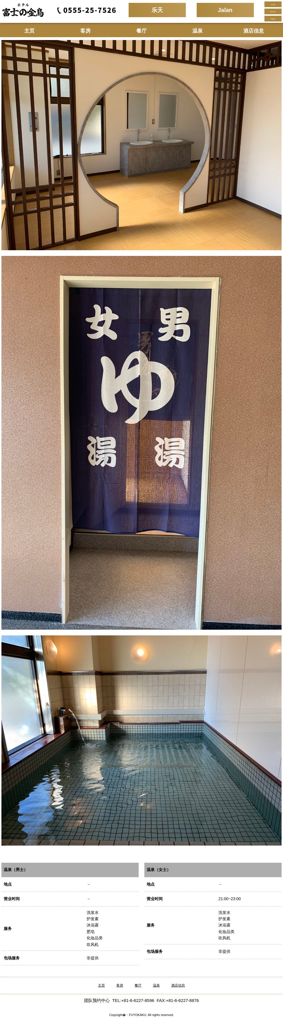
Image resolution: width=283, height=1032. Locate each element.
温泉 (197, 31)
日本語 (273, 4)
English (273, 19)
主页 (29, 31)
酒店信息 (253, 31)
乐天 (157, 10)
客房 (85, 31)
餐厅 (141, 31)
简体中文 (273, 12)
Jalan (225, 10)
